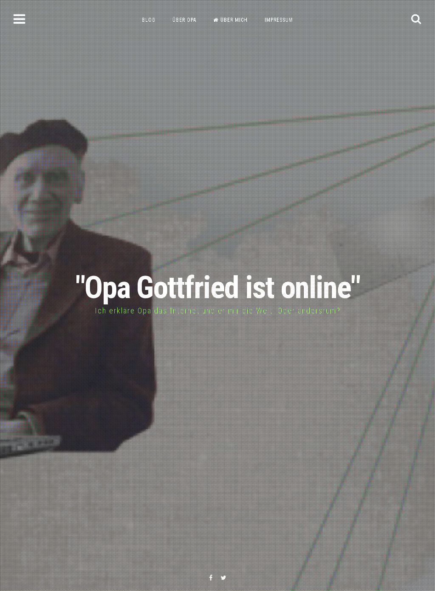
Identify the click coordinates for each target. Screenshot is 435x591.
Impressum (279, 20)
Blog (148, 20)
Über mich (230, 20)
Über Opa (184, 20)
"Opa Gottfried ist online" (218, 288)
